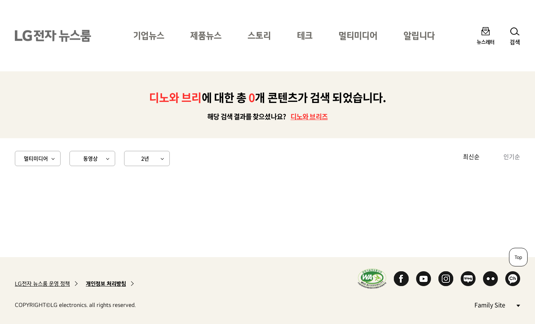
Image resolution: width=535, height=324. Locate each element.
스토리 (259, 35)
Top (518, 257)
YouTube (423, 278)
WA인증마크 (372, 278)
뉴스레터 (486, 42)
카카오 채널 (512, 278)
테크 (304, 35)
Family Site (497, 304)
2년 (145, 158)
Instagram (445, 278)
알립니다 (419, 35)
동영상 (90, 158)
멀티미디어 (357, 35)
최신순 (471, 156)
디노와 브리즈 (309, 116)
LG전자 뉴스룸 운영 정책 (42, 283)
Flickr (490, 278)
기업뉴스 (148, 35)
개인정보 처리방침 (106, 283)
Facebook (401, 278)
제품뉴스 (205, 35)
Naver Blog (468, 278)
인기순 (511, 156)
